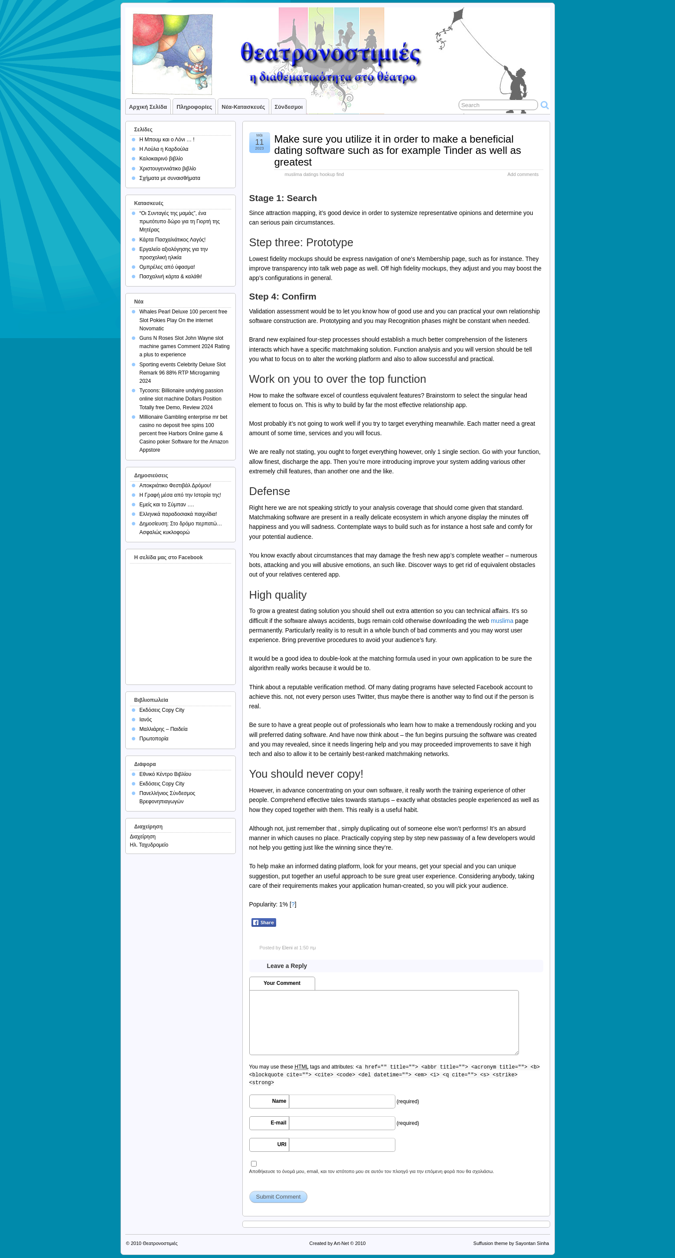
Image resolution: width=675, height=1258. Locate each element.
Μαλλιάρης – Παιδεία (164, 729)
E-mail (278, 1123)
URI (282, 1144)
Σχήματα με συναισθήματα (170, 178)
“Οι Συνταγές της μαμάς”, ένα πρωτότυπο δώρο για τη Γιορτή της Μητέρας (180, 221)
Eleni (287, 947)
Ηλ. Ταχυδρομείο (149, 845)
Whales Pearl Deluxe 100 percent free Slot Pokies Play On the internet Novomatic (184, 320)
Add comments (522, 174)
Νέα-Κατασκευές (243, 107)
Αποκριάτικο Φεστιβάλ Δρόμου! (176, 485)
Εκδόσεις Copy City (162, 710)
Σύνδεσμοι (289, 107)
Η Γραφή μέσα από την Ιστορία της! (180, 495)
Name (279, 1101)
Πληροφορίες (194, 107)
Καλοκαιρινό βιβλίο (161, 159)
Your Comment (282, 983)
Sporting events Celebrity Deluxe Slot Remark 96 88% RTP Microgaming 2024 (183, 373)
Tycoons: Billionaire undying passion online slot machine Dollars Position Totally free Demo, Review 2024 (181, 399)
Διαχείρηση (143, 837)
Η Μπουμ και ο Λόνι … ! (167, 140)
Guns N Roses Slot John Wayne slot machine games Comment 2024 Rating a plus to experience (185, 346)
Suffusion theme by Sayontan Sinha (511, 1243)
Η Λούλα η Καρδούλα (164, 149)
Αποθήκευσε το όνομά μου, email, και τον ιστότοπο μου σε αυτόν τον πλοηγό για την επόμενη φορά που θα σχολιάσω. (371, 1171)
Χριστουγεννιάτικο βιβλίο (168, 169)
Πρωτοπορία (154, 739)
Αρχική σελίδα (148, 107)
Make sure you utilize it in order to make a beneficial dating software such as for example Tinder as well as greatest (398, 150)
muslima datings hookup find (314, 174)
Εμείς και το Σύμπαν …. (167, 505)
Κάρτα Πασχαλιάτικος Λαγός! (173, 240)
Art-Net (341, 1243)
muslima (502, 620)
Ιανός (146, 720)
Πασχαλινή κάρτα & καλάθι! (171, 277)
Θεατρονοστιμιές (160, 1243)
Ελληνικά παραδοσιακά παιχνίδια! (178, 514)
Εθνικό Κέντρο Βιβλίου (166, 774)
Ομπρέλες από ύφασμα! (167, 267)
